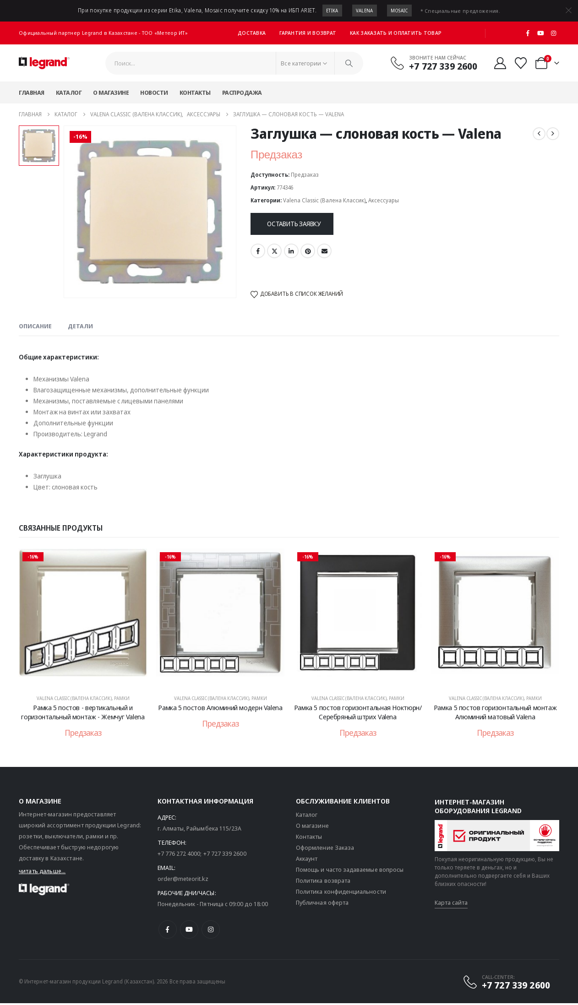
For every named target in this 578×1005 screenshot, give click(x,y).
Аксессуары (383, 200)
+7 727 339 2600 (224, 855)
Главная (31, 92)
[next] (552, 133)
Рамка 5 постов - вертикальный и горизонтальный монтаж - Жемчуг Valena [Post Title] (82, 712)
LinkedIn (291, 251)
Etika (332, 10)
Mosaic (399, 10)
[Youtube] (541, 33)
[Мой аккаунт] (500, 63)
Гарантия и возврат (307, 32)
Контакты (195, 92)
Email (324, 251)
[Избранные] (521, 63)
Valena (364, 10)
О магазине (111, 92)
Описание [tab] (35, 326)
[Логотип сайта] (44, 63)
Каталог (69, 92)
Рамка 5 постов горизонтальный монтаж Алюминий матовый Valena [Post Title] (495, 712)
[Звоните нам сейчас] (434, 62)
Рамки (122, 698)
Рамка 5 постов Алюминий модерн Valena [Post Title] (220, 707)
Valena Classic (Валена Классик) (324, 200)
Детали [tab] (80, 326)
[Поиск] (349, 63)
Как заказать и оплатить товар (396, 32)
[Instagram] (553, 33)
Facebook (258, 251)
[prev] (539, 133)
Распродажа (242, 92)
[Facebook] (528, 33)
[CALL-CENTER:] (506, 984)
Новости (154, 92)
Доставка (252, 32)
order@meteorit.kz (183, 880)
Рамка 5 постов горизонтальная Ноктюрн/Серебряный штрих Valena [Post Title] (358, 712)
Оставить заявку (294, 223)
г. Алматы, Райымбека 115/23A (200, 830)
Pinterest (307, 251)
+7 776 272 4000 (179, 855)
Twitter (274, 251)
